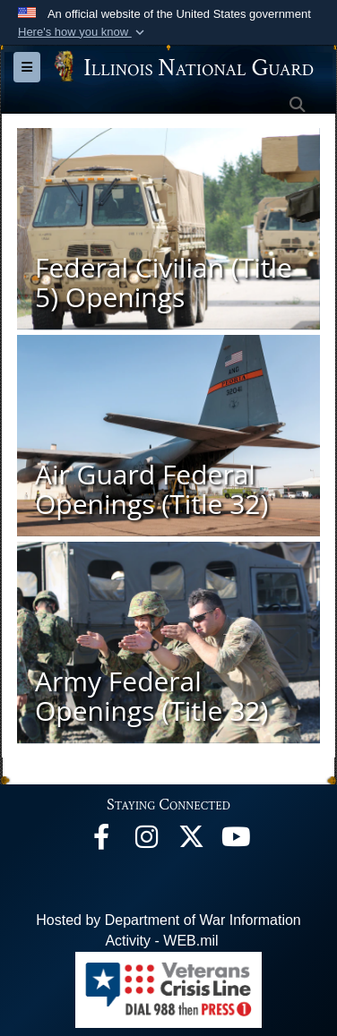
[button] (83, 32)
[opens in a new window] (190, 841)
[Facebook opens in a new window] (101, 841)
